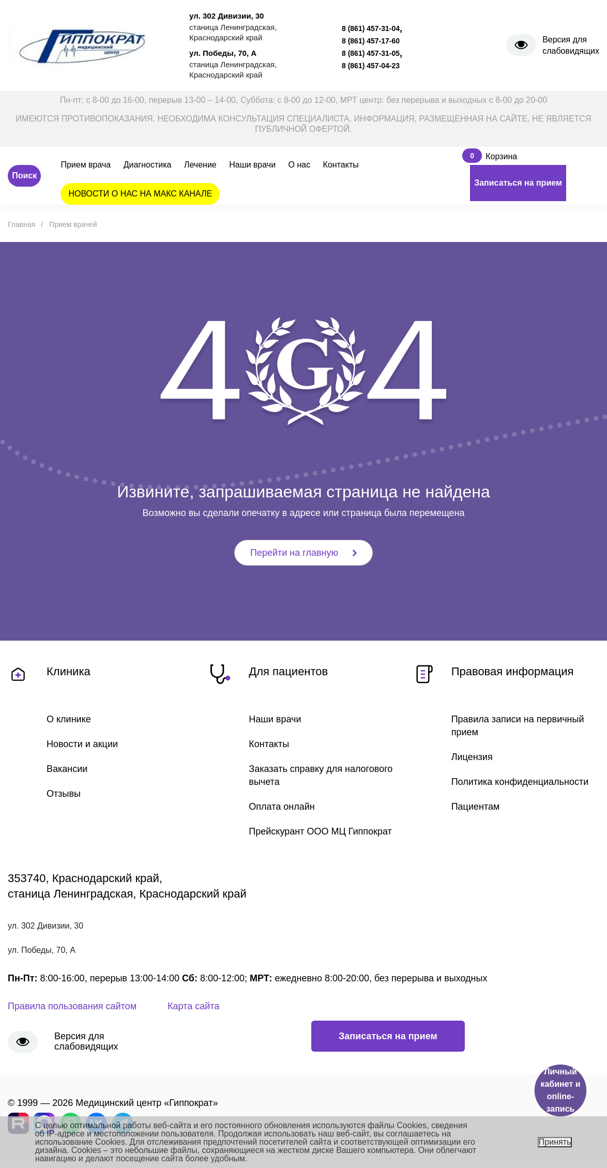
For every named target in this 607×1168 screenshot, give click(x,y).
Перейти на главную (303, 553)
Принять (555, 1141)
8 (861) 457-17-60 (371, 41)
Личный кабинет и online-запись (560, 1090)
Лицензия (472, 757)
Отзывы (64, 793)
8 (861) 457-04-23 (371, 66)
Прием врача (85, 164)
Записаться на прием (518, 182)
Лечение (200, 164)
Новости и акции (82, 744)
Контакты (341, 164)
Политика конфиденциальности (520, 782)
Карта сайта (193, 1006)
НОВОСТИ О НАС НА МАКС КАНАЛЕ (140, 193)
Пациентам (475, 806)
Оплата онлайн (281, 806)
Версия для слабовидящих (570, 45)
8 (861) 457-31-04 (371, 28)
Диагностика (148, 164)
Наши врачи (252, 164)
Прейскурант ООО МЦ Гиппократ (320, 831)
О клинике (69, 719)
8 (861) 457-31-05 (371, 53)
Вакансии (67, 769)
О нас (300, 164)
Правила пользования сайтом (72, 1006)
